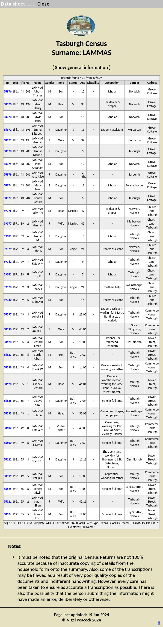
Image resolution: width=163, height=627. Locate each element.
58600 (8, 443)
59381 (8, 236)
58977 (8, 198)
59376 (8, 211)
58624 (8, 514)
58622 (8, 459)
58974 (8, 185)
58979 (8, 174)
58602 (8, 428)
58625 (8, 489)
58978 (8, 151)
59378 (8, 287)
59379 (8, 249)
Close (43, 4)
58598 (8, 367)
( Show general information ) (81, 68)
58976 (8, 91)
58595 (8, 413)
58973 (8, 117)
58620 (8, 384)
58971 (8, 140)
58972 (8, 130)
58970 (8, 104)
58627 (8, 355)
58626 (8, 401)
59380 (8, 300)
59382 (8, 262)
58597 (8, 314)
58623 (8, 342)
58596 (8, 329)
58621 (8, 501)
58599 (8, 476)
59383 (8, 274)
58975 (8, 164)
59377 (8, 223)
